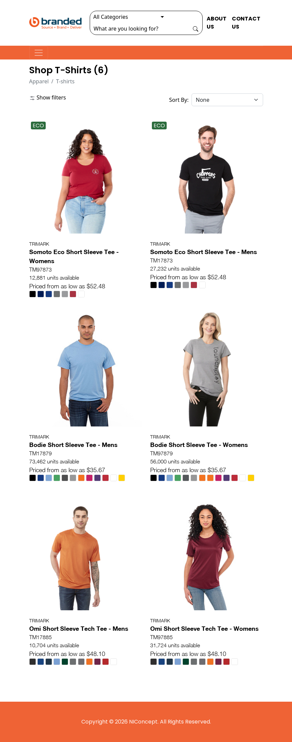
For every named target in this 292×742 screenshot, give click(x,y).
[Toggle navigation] (38, 52)
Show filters (47, 97)
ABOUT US (216, 23)
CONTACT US (246, 23)
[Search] (139, 29)
